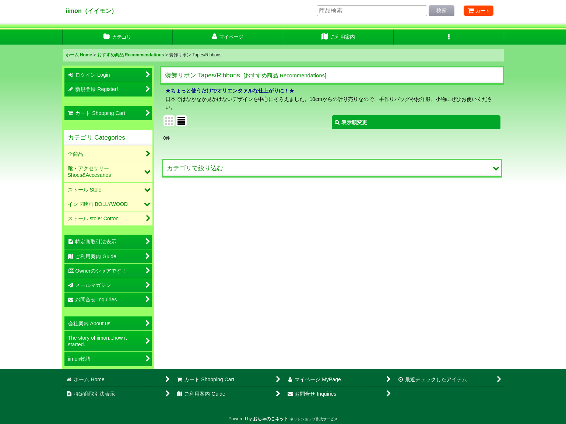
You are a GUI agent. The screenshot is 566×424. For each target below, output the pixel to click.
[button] (449, 37)
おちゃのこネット (270, 418)
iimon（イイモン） (91, 10)
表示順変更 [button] (351, 122)
